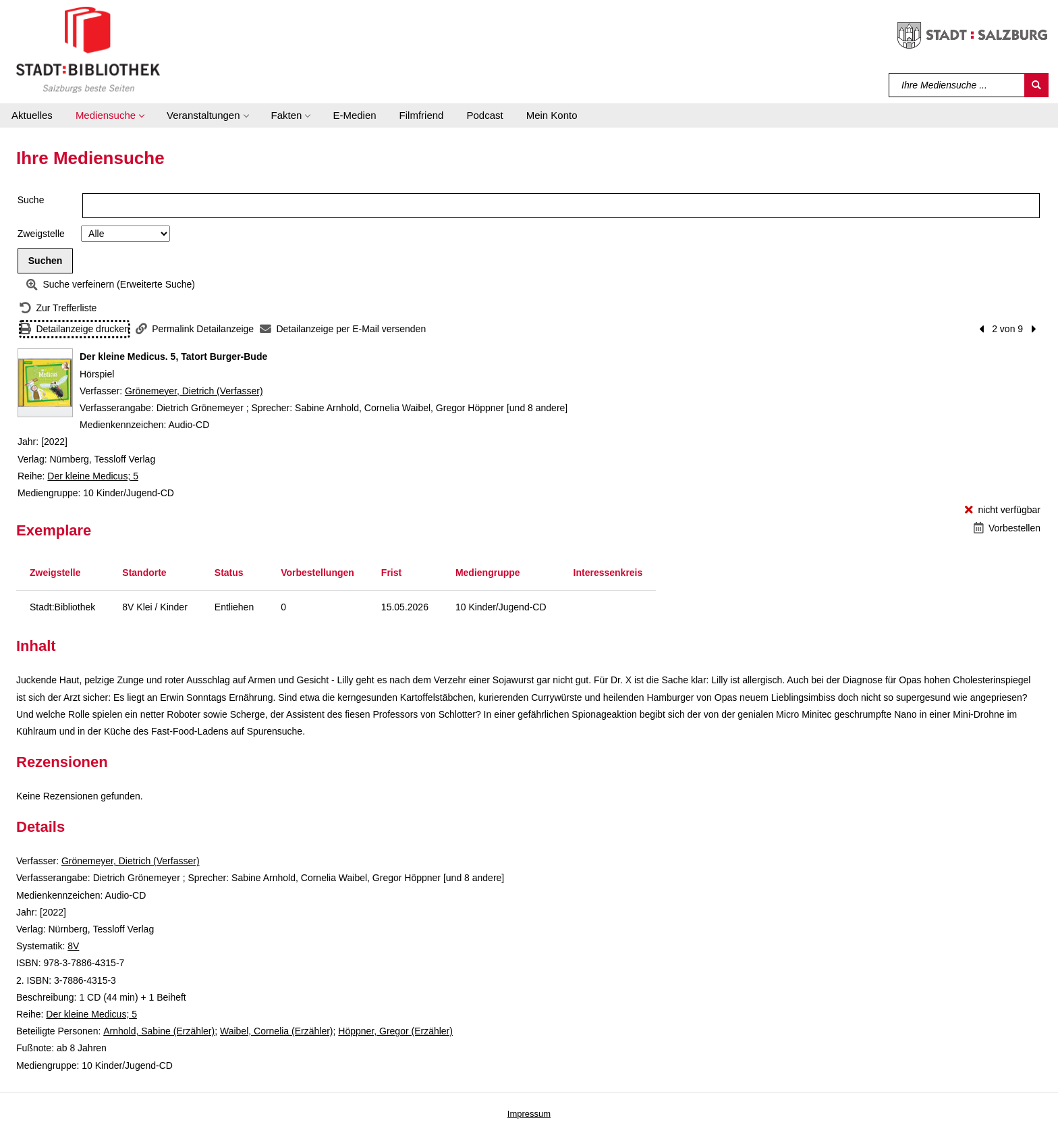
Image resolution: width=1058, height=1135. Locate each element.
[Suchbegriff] (957, 85)
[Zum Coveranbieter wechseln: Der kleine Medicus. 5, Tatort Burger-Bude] (45, 382)
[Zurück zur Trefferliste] (58, 308)
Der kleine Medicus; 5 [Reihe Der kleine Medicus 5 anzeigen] (92, 476)
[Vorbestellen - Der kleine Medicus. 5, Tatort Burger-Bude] (1007, 528)
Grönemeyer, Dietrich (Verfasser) (194, 391)
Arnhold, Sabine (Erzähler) (159, 1031)
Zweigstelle (41, 233)
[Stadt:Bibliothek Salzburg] (88, 49)
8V (73, 946)
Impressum (529, 1114)
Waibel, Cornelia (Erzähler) (276, 1031)
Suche (31, 199)
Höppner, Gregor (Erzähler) (395, 1031)
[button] (110, 115)
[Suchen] (1036, 85)
